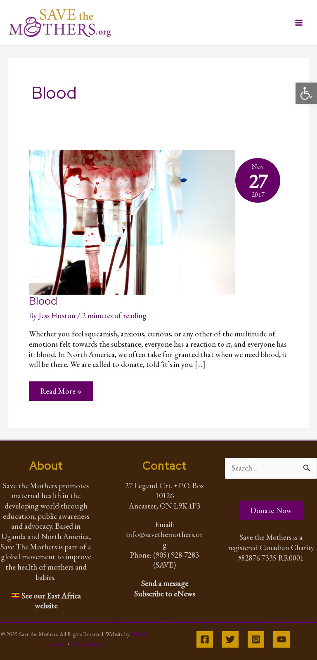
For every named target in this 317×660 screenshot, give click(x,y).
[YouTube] (281, 639)
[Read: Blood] (132, 221)
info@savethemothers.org (164, 539)
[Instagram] (256, 639)
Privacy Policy (87, 644)
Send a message (164, 583)
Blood (43, 301)
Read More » (61, 391)
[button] (306, 93)
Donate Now (271, 510)
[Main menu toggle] (299, 23)
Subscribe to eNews (164, 594)
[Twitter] (230, 639)
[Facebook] (204, 639)
